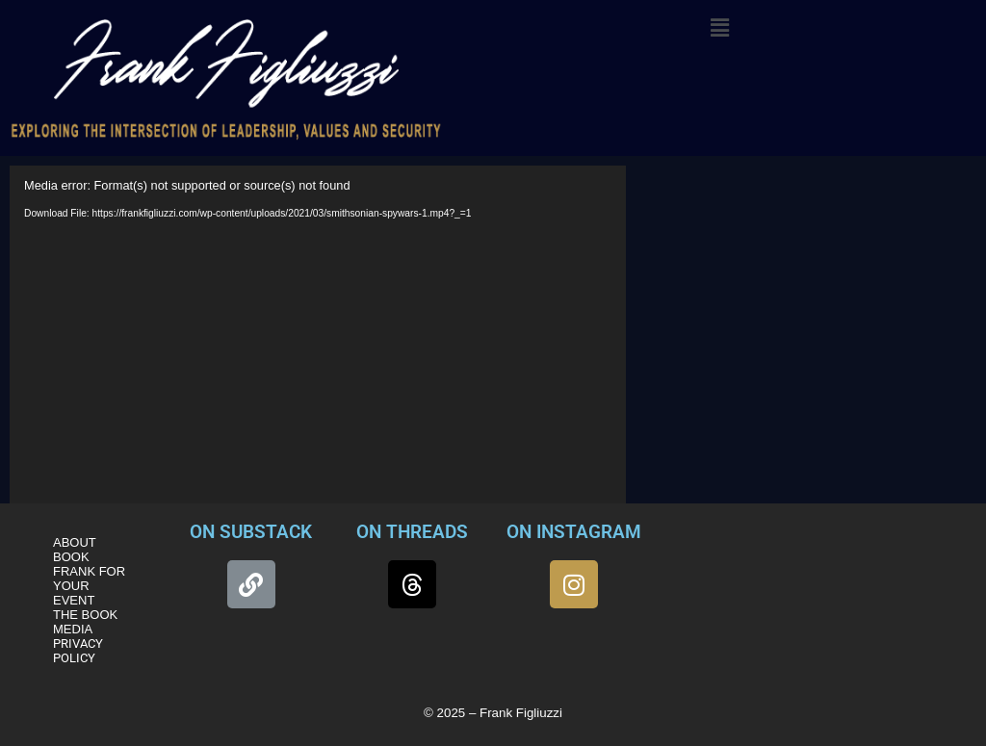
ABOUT (74, 542)
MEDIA (72, 629)
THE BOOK (85, 614)
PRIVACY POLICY (78, 650)
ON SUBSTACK (251, 532)
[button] (719, 28)
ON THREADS (412, 532)
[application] (318, 339)
